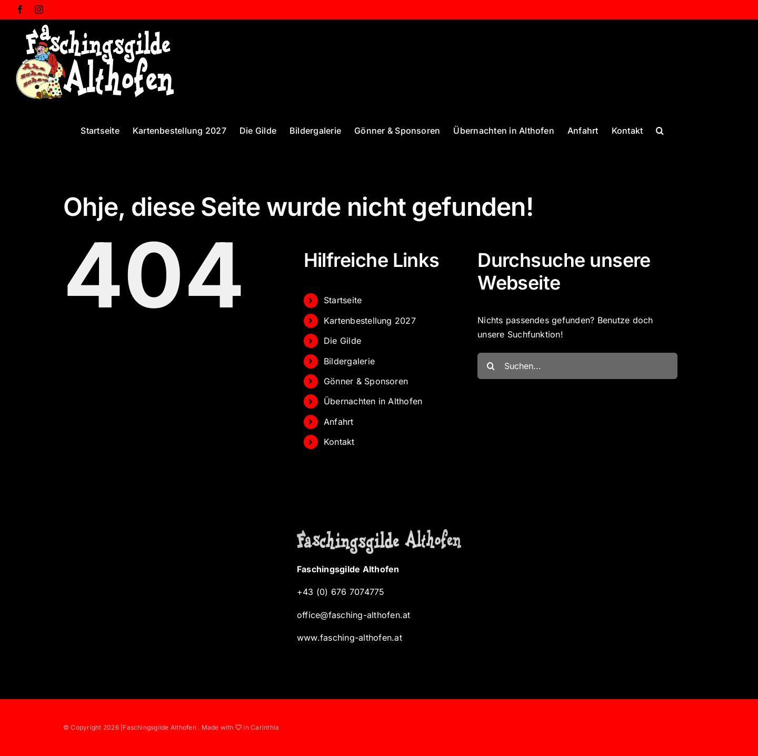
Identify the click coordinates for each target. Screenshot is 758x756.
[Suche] (490, 366)
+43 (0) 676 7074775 (341, 591)
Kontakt (339, 441)
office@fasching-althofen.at (353, 615)
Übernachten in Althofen (373, 401)
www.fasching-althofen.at (349, 637)
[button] (660, 129)
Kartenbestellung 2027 (370, 320)
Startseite (343, 300)
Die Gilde (342, 340)
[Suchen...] (577, 366)
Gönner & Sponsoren (366, 381)
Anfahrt (339, 421)
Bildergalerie (349, 361)
